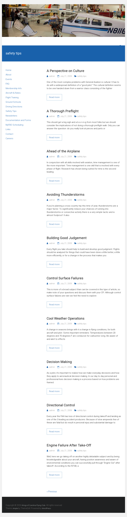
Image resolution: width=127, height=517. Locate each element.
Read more (54, 97)
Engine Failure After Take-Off (69, 445)
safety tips (81, 76)
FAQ (7, 83)
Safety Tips (11, 111)
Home (8, 70)
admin (52, 76)
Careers (9, 138)
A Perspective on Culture (65, 71)
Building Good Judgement (66, 238)
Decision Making (59, 362)
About (8, 74)
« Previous (52, 491)
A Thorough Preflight (62, 111)
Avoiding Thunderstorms (65, 195)
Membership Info (14, 88)
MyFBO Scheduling (14, 125)
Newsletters (11, 115)
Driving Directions (14, 106)
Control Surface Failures (65, 278)
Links (8, 129)
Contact (9, 134)
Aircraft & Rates (13, 93)
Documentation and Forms (18, 120)
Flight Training (12, 97)
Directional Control (61, 405)
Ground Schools (13, 102)
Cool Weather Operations (65, 318)
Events (9, 79)
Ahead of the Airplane (63, 151)
